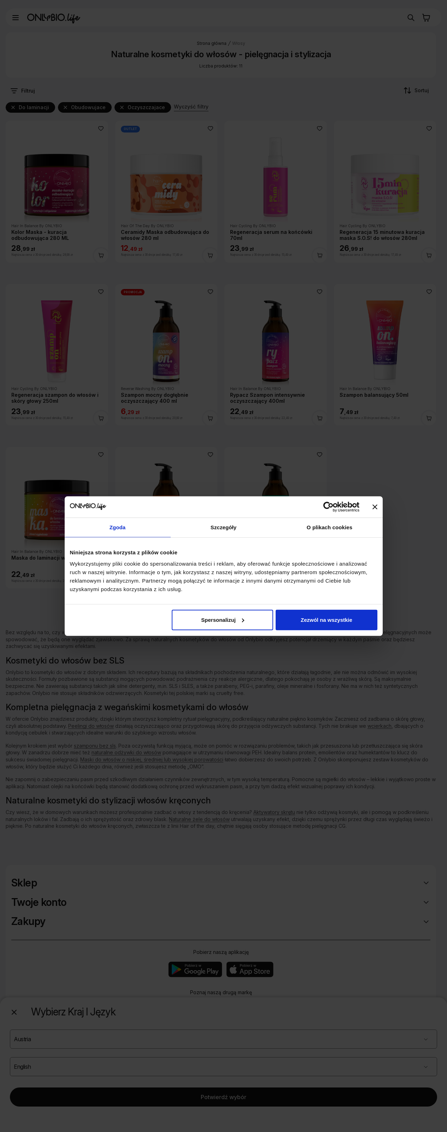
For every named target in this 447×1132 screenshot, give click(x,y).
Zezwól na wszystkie (326, 620)
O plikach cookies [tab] (329, 527)
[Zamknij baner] (374, 507)
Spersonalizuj (222, 620)
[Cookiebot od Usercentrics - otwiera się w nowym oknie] (328, 507)
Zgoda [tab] (118, 527)
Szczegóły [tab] (223, 527)
